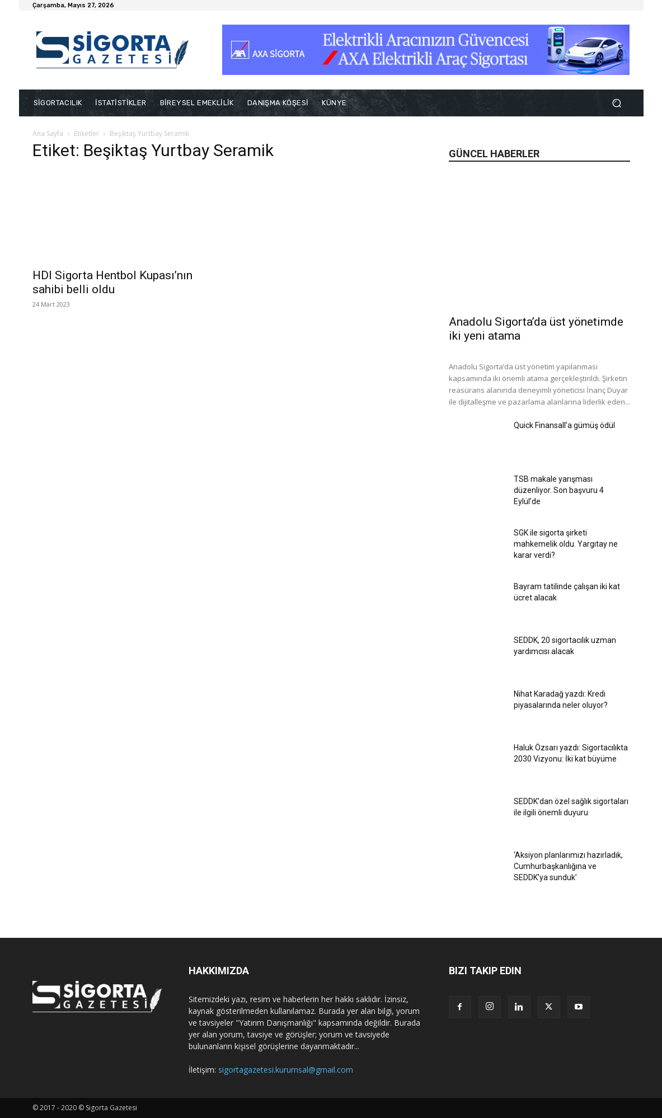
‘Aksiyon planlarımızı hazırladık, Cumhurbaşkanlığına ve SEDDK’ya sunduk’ (568, 866)
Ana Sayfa (47, 133)
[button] (617, 103)
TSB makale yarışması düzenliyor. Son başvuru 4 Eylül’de (559, 490)
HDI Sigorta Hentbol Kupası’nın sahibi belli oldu (112, 282)
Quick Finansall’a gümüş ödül (564, 425)
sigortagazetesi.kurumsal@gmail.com (285, 1069)
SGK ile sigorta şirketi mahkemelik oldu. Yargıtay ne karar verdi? (566, 544)
